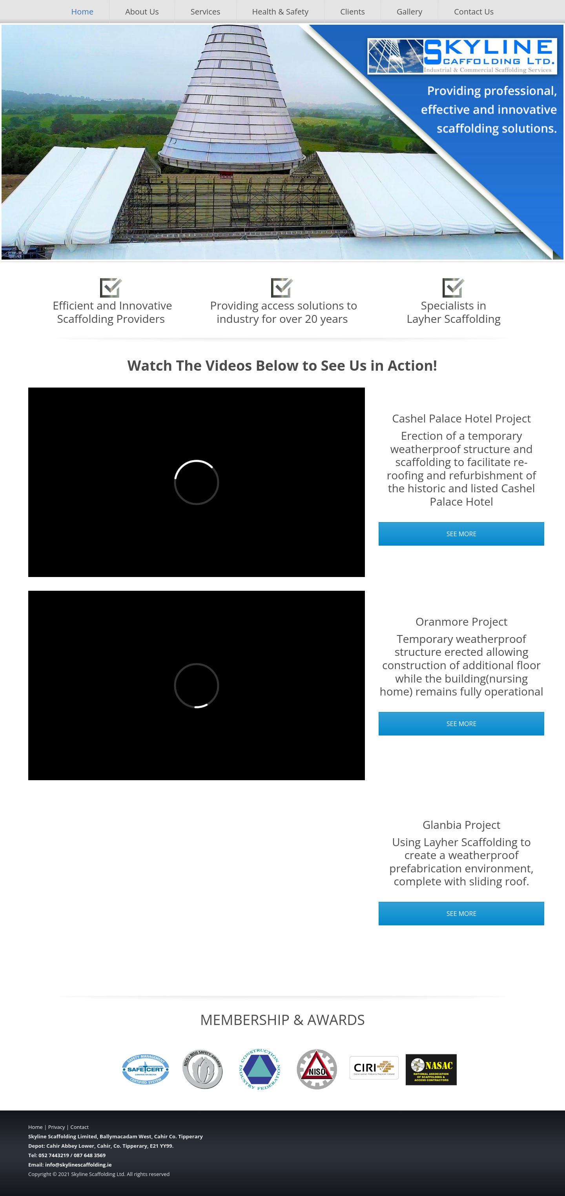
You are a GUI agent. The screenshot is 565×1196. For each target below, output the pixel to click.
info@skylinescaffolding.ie (78, 1164)
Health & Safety (280, 11)
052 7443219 (53, 1155)
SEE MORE (461, 534)
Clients (352, 11)
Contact (79, 1126)
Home (82, 11)
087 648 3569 (90, 1155)
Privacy (56, 1126)
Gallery (409, 11)
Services (206, 11)
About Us (142, 11)
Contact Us (474, 11)
